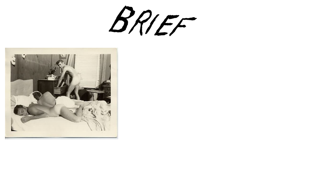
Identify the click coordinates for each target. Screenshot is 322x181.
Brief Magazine (161, 24)
